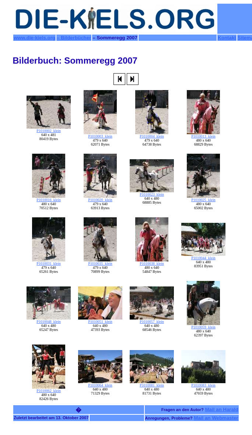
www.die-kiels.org (34, 37)
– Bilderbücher (74, 37)
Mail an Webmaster (216, 418)
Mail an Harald (221, 409)
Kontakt (227, 37)
